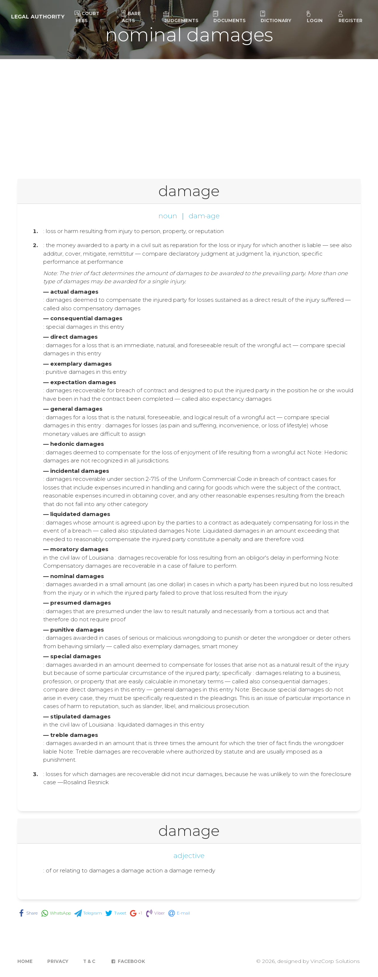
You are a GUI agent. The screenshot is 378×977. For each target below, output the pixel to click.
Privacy (57, 961)
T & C (89, 961)
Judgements (180, 17)
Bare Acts (131, 17)
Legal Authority (38, 16)
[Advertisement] (189, 114)
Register (349, 17)
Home (24, 961)
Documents (228, 17)
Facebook (127, 961)
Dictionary (275, 17)
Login (314, 17)
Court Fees (87, 17)
